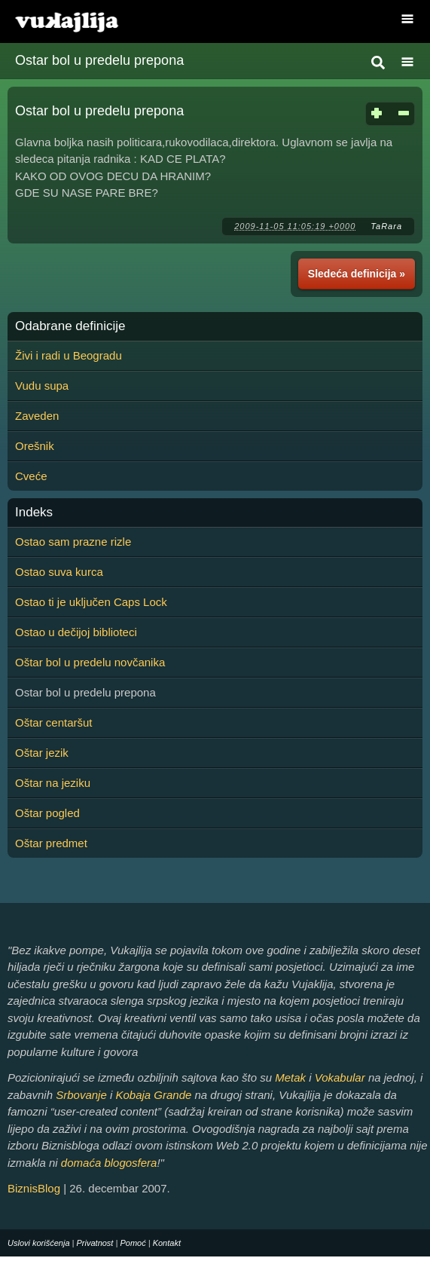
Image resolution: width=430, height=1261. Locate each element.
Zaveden (37, 415)
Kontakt (167, 1242)
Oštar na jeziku (52, 782)
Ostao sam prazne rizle (73, 541)
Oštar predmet (51, 843)
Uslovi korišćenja (39, 1242)
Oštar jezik (42, 752)
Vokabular (340, 1077)
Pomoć (132, 1242)
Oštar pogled (47, 812)
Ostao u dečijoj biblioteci (76, 632)
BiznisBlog (34, 1188)
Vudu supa (42, 385)
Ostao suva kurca (59, 571)
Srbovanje (81, 1094)
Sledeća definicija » (356, 274)
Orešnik (34, 445)
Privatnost (95, 1242)
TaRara (386, 226)
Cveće (31, 476)
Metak (290, 1077)
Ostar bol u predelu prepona (99, 60)
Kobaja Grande (153, 1094)
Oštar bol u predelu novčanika (90, 662)
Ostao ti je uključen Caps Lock (91, 601)
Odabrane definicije (70, 326)
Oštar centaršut (54, 722)
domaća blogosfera (109, 1162)
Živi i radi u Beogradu (68, 355)
